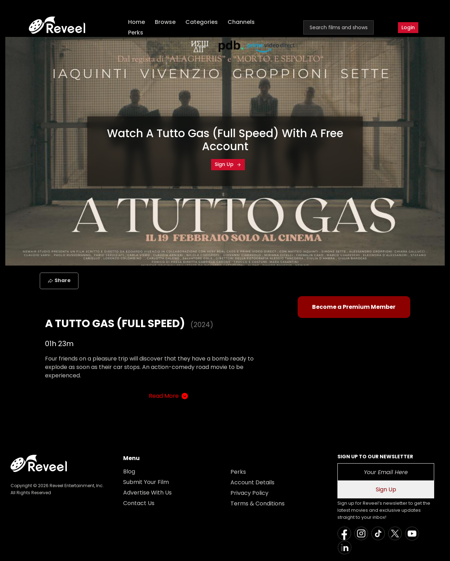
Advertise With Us (147, 493)
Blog (129, 471)
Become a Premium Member (353, 307)
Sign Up (228, 164)
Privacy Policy (249, 493)
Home (136, 22)
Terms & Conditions (257, 503)
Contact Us (138, 503)
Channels (241, 22)
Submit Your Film (146, 482)
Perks (135, 32)
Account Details (252, 482)
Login (408, 27)
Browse (165, 22)
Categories (201, 22)
